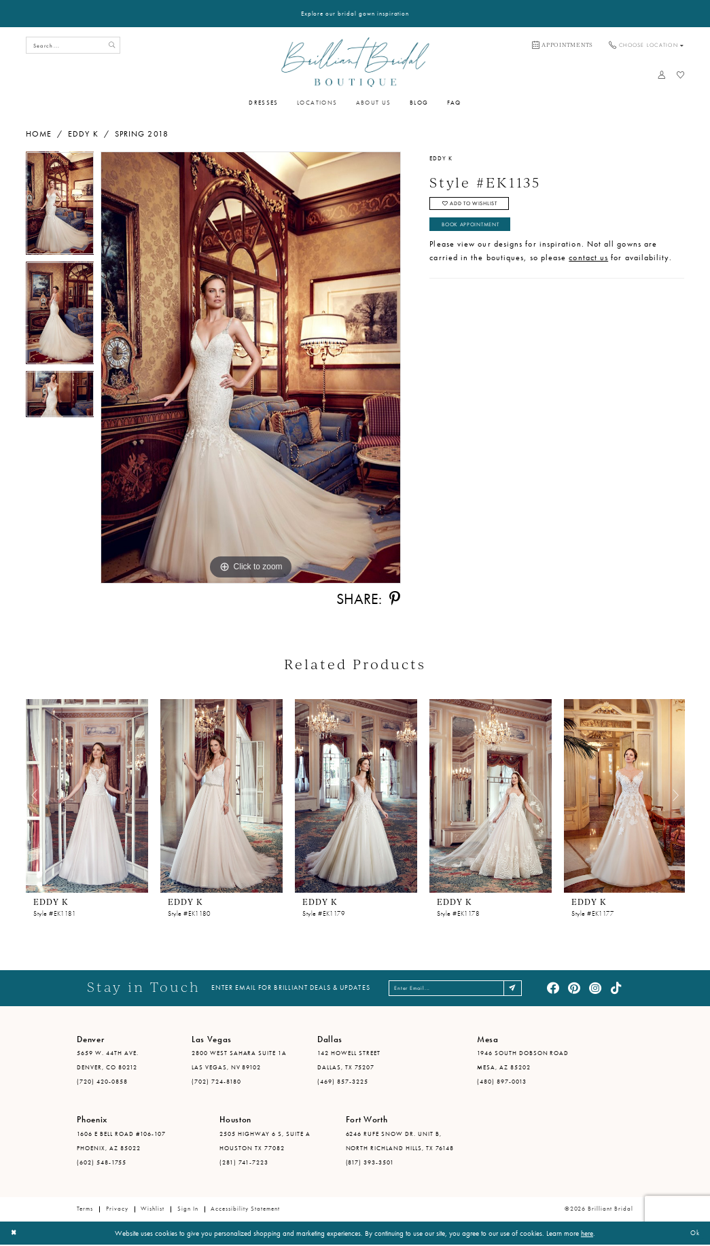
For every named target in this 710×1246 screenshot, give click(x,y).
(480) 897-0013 (502, 1082)
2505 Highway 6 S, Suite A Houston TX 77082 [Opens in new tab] (264, 1142)
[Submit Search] (110, 45)
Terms (85, 1210)
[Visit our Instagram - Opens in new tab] (595, 988)
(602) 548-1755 (101, 1163)
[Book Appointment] (562, 45)
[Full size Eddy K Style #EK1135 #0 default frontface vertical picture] (250, 367)
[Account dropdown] (662, 75)
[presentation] (87, 796)
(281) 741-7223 (243, 1163)
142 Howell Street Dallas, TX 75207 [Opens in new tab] (348, 1061)
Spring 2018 (141, 133)
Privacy (117, 1210)
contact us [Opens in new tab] (588, 263)
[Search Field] (73, 45)
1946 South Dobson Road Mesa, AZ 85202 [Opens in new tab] (523, 1061)
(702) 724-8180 (216, 1082)
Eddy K (83, 133)
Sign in (187, 1210)
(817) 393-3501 (370, 1163)
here (587, 1234)
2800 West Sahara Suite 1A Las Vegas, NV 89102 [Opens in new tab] (239, 1061)
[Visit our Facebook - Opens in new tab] (554, 988)
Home (39, 133)
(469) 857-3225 (342, 1082)
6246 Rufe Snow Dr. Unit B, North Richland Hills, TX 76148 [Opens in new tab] (400, 1142)
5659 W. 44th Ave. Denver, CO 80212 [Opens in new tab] (108, 1061)
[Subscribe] (523, 989)
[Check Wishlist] (680, 75)
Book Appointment (476, 229)
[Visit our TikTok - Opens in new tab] (616, 988)
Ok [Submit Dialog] (693, 1234)
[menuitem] (562, 45)
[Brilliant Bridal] (355, 61)
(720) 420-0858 (102, 1082)
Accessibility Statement (245, 1210)
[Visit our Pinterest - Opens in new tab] (574, 988)
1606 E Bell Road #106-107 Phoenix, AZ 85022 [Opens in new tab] (121, 1142)
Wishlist (152, 1210)
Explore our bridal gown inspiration (355, 14)
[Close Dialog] (15, 1234)
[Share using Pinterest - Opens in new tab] (395, 599)
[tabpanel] (60, 207)
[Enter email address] (456, 989)
